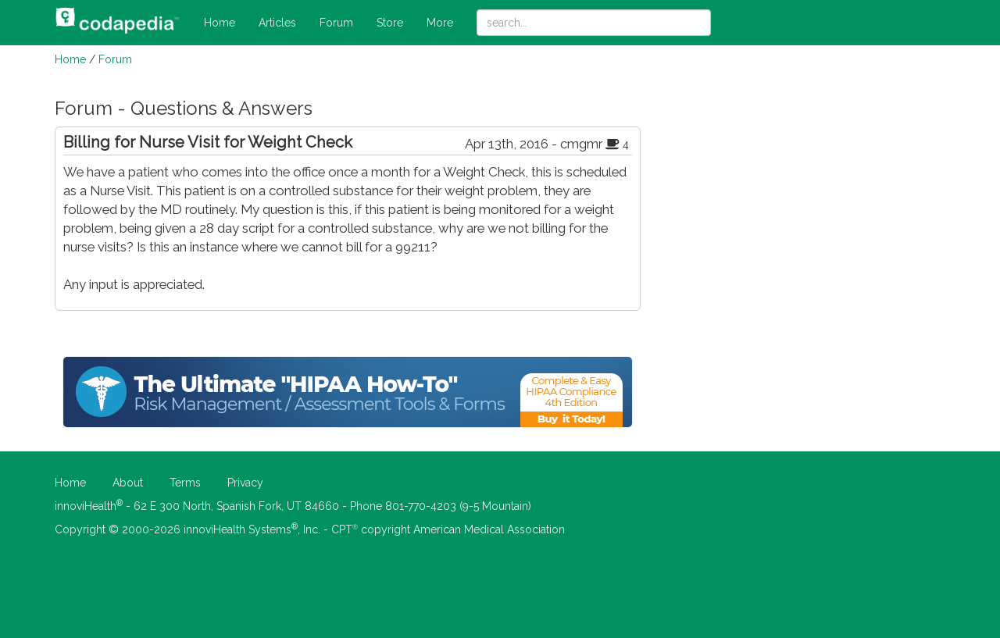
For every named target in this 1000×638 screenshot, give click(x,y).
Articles (277, 22)
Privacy (245, 482)
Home (219, 22)
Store (390, 22)
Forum (336, 22)
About (127, 482)
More (440, 22)
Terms (185, 482)
